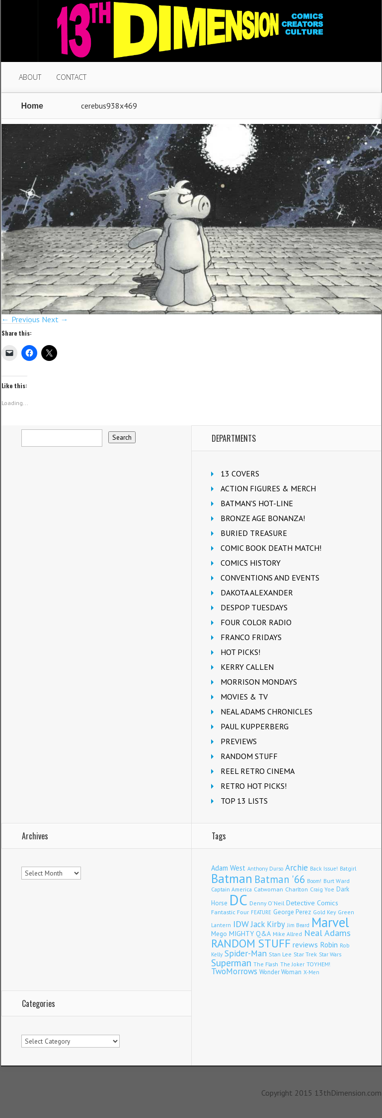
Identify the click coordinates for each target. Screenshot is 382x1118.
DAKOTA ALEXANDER (257, 592)
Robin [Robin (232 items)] (329, 944)
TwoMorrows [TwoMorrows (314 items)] (234, 971)
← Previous (20, 319)
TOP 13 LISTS (244, 801)
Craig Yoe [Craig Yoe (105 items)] (322, 889)
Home (32, 106)
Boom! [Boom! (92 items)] (314, 881)
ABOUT (30, 77)
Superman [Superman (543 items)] (231, 962)
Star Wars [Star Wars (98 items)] (330, 954)
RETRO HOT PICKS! (254, 786)
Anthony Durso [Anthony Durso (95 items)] (265, 868)
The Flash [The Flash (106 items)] (265, 964)
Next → (55, 319)
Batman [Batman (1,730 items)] (231, 878)
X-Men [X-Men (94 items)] (311, 972)
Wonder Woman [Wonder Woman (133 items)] (280, 972)
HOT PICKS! (240, 652)
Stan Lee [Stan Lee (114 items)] (280, 954)
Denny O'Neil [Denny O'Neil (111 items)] (266, 903)
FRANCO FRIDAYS (251, 637)
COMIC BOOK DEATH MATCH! (271, 548)
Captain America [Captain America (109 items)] (231, 889)
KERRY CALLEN (247, 667)
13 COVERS (240, 473)
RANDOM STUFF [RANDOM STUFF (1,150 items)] (251, 943)
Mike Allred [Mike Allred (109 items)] (287, 934)
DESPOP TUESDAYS (254, 607)
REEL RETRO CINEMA (258, 771)
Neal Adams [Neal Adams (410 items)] (327, 933)
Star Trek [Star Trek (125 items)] (305, 954)
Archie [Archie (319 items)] (296, 867)
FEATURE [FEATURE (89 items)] (261, 912)
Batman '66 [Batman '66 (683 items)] (279, 879)
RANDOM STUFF (249, 756)
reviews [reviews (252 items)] (305, 944)
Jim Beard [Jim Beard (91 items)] (298, 925)
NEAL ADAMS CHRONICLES (266, 711)
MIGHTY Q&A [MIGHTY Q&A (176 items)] (250, 933)
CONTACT (71, 77)
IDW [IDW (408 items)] (241, 924)
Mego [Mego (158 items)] (219, 933)
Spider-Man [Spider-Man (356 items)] (246, 953)
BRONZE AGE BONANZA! (263, 518)
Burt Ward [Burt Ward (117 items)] (336, 880)
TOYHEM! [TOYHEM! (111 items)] (318, 964)
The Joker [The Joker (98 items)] (292, 964)
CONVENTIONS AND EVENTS (270, 578)
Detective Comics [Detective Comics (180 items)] (312, 902)
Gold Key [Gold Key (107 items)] (324, 912)
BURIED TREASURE (254, 533)
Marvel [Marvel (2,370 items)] (330, 922)
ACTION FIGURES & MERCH (268, 488)
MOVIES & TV (244, 697)
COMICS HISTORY (251, 563)
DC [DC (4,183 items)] (238, 899)
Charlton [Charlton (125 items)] (296, 889)
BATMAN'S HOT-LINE (257, 503)
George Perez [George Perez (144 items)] (292, 912)
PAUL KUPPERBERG (255, 726)
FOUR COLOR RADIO (256, 622)
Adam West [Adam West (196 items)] (228, 868)
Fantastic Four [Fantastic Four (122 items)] (230, 912)
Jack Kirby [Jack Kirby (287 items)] (268, 924)
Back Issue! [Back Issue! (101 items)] (324, 868)
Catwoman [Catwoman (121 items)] (268, 889)
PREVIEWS (239, 741)
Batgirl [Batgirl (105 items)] (348, 868)
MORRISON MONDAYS (259, 682)
